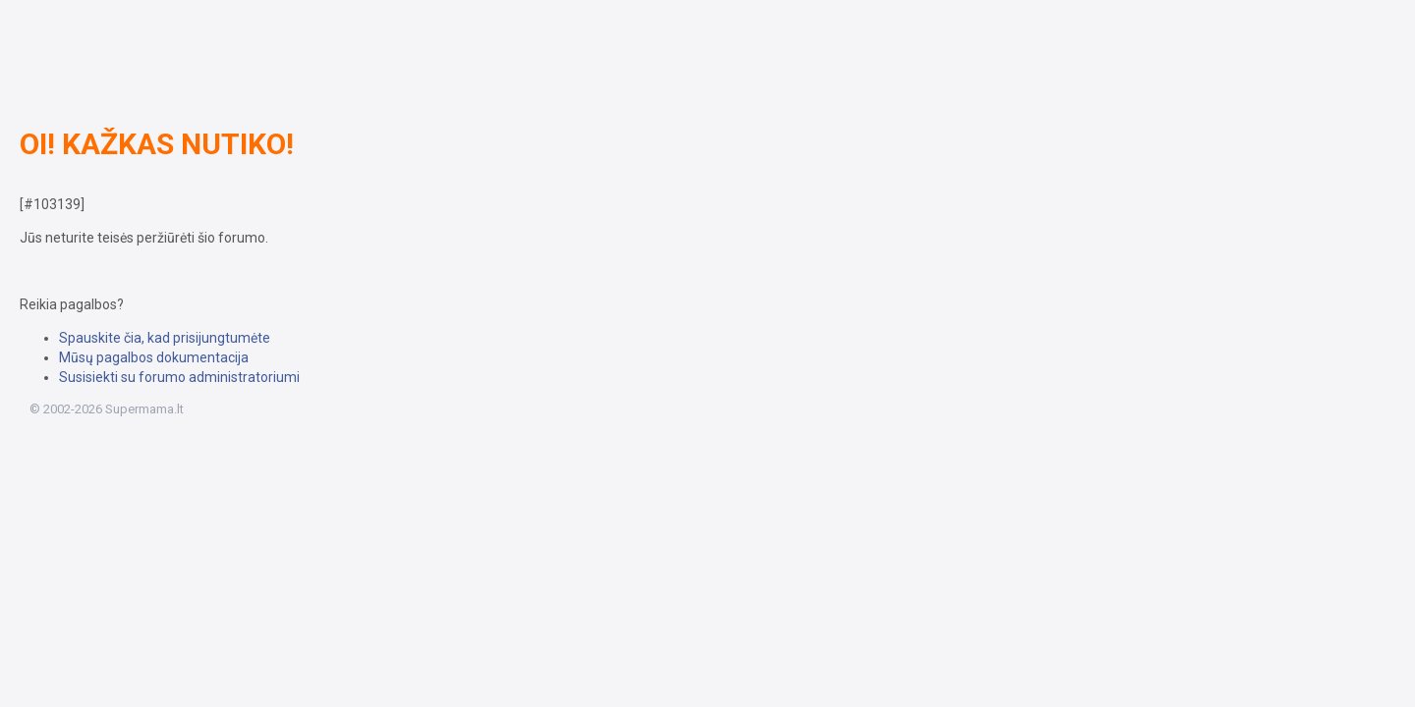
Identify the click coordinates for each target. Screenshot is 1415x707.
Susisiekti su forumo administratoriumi (179, 377)
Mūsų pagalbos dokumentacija (154, 357)
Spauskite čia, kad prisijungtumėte (164, 338)
